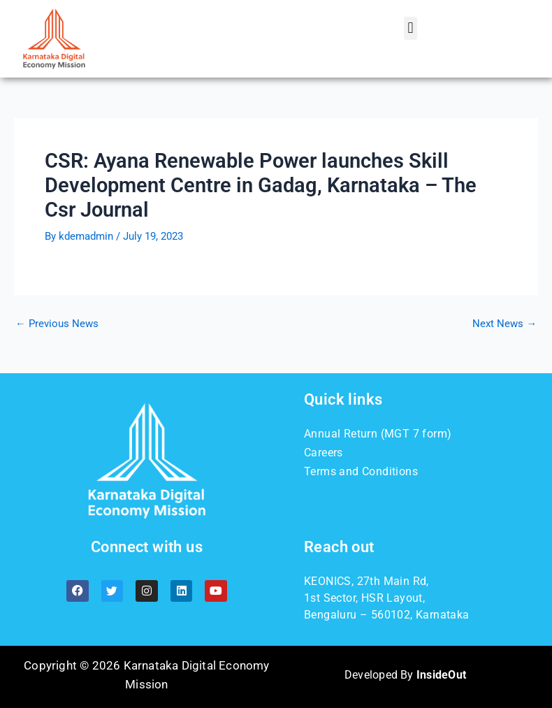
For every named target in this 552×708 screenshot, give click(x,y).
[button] (410, 28)
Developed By (405, 675)
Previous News (57, 324)
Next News (504, 324)
